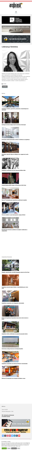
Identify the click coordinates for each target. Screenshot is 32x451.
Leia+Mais (5, 86)
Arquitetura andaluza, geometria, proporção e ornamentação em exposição (15, 109)
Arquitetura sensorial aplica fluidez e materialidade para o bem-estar (15, 288)
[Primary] (16, 12)
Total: (3, 409)
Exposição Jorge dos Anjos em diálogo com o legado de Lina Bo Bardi (15, 155)
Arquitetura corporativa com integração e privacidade (13, 303)
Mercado (4, 83)
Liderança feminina (10, 47)
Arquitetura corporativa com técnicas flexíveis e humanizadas (14, 363)
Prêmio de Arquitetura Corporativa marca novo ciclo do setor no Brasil (15, 318)
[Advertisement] (9, 246)
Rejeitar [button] (9, 448)
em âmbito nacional (6, 416)
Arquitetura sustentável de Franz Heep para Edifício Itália (13, 170)
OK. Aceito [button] (4, 448)
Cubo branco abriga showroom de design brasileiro (12, 348)
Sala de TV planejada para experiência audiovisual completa (14, 200)
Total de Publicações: (6, 411)
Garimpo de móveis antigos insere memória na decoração (14, 124)
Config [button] (18, 448)
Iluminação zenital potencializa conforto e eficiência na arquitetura (16, 139)
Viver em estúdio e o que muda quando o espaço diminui (13, 214)
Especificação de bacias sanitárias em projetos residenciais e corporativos (14, 230)
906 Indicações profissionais (8, 415)
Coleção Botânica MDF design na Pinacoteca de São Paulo (14, 185)
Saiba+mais (14, 448)
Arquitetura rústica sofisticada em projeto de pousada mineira (15, 333)
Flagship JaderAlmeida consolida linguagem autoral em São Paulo (15, 272)
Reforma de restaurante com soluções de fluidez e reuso (13, 378)
